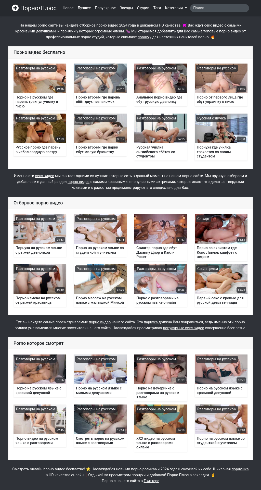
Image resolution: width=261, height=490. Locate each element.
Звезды (126, 8)
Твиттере (151, 481)
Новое (68, 8)
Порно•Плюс (34, 8)
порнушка (240, 469)
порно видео (78, 182)
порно (101, 25)
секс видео (214, 25)
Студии (143, 8)
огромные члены (109, 31)
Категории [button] (174, 8)
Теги (157, 8)
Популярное (105, 8)
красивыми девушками (35, 31)
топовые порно (216, 31)
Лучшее (84, 8)
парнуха (151, 322)
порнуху (144, 37)
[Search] (219, 8)
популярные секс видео (183, 328)
